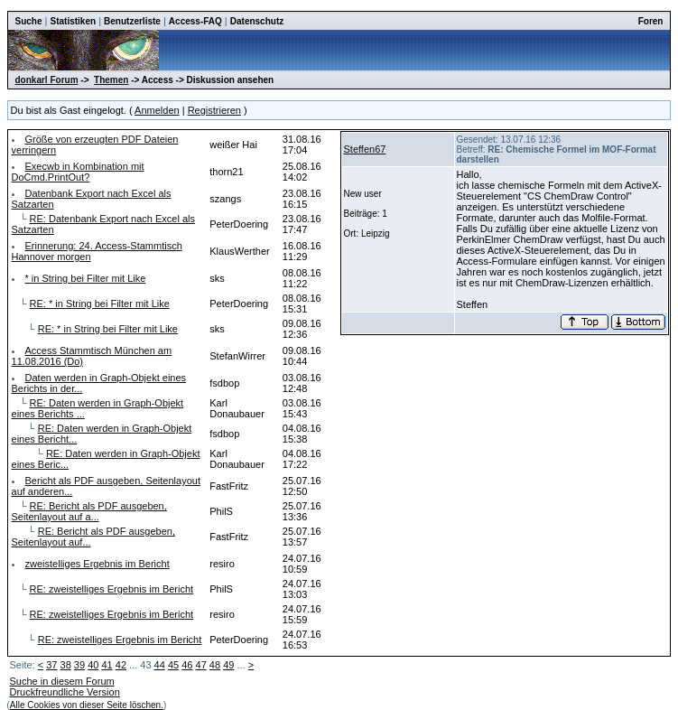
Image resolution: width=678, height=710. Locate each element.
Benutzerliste (132, 21)
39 (79, 664)
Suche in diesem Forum (62, 681)
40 (93, 664)
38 (65, 664)
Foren (651, 21)
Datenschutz (256, 21)
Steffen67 (365, 149)
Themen (111, 80)
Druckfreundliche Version (65, 692)
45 (173, 664)
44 (159, 664)
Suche (28, 21)
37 (51, 664)
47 (201, 664)
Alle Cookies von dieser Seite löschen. (86, 705)
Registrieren (214, 110)
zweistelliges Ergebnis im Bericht (97, 563)
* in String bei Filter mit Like (85, 278)
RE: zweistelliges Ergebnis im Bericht (112, 589)
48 (214, 664)
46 (186, 664)
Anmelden (157, 110)
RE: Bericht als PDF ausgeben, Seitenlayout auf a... (89, 511)
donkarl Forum (47, 80)
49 (228, 664)
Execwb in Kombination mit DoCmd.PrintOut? (78, 171)
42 (121, 664)
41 (106, 664)
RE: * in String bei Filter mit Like (100, 303)
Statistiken (74, 21)
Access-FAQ (195, 21)
